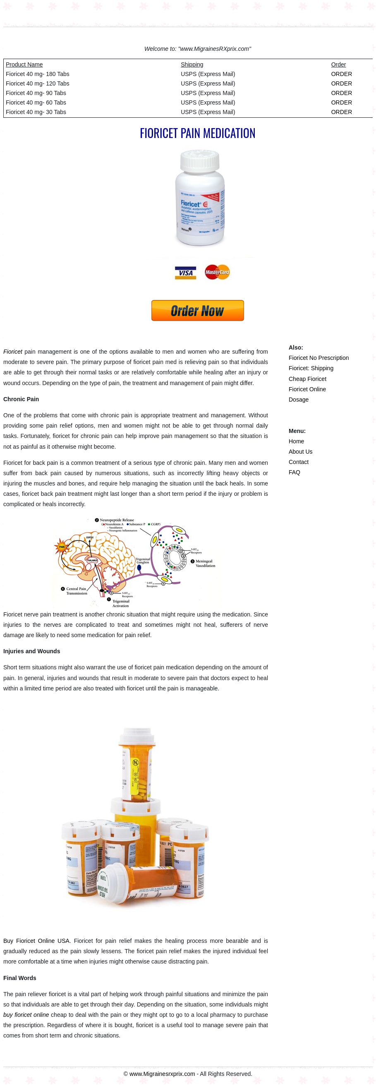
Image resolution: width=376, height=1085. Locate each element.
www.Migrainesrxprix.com (162, 1074)
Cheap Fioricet (307, 379)
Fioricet (12, 351)
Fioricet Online (307, 389)
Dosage (299, 399)
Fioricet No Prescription (319, 358)
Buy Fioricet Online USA (36, 940)
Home (296, 441)
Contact (299, 462)
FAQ (294, 472)
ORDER (341, 74)
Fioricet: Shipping (311, 368)
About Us (301, 451)
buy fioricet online (26, 1014)
